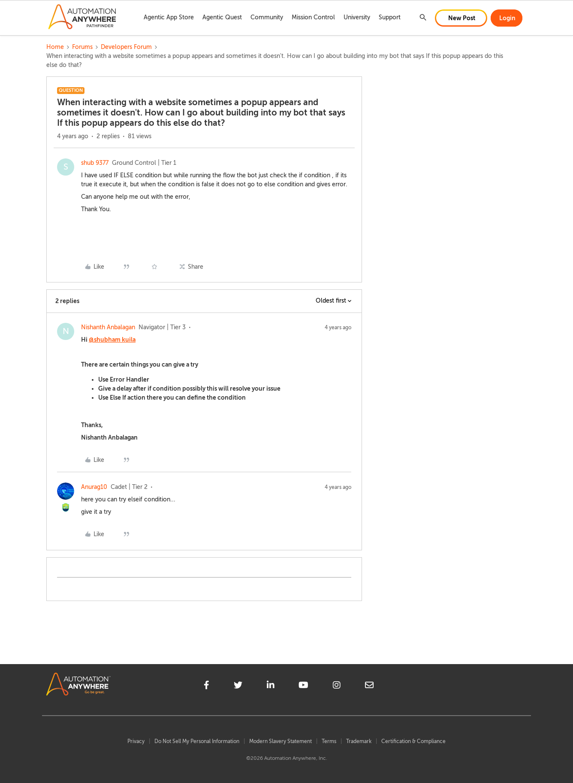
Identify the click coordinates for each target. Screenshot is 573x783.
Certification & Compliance (413, 741)
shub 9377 (95, 163)
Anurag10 (94, 487)
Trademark (358, 741)
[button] (461, 18)
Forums (82, 47)
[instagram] (337, 686)
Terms (329, 741)
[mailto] (369, 686)
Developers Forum (126, 47)
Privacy (136, 741)
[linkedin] (270, 686)
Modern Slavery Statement (280, 741)
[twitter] (238, 686)
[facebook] (206, 686)
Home (55, 47)
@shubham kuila (112, 339)
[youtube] (303, 686)
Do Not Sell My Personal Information (196, 741)
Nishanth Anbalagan (108, 327)
